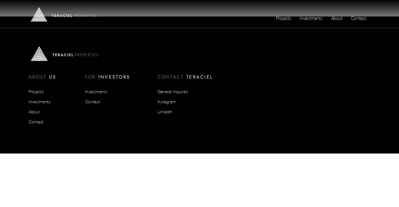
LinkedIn (165, 112)
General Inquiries (173, 91)
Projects (283, 18)
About (336, 18)
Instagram (167, 101)
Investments (311, 18)
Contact (358, 18)
